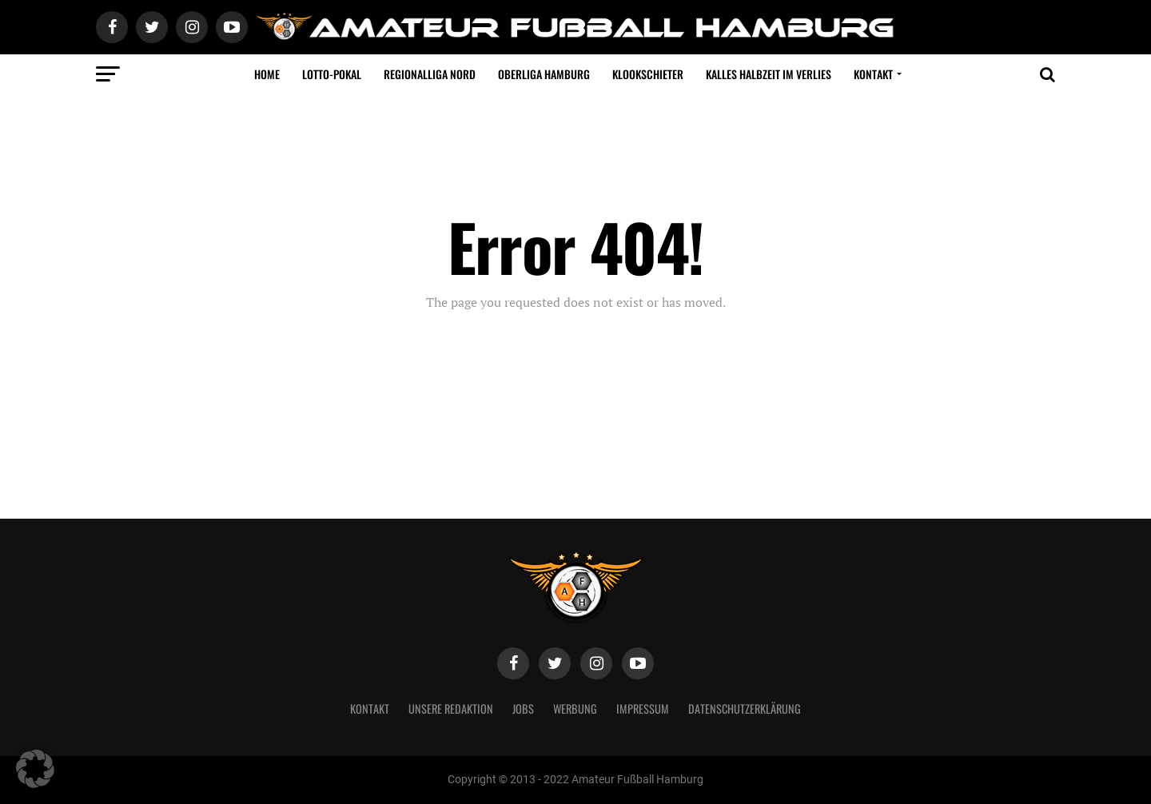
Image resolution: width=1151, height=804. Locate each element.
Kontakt (873, 74)
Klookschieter (647, 74)
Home (267, 74)
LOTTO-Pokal (331, 74)
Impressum (642, 708)
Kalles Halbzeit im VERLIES (768, 74)
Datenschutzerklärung (744, 708)
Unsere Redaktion (450, 708)
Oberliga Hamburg (544, 74)
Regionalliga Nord (430, 74)
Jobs (523, 708)
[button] (35, 769)
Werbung (575, 708)
